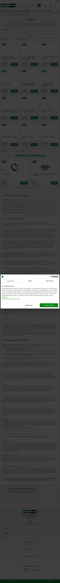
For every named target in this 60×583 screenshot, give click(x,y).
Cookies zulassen (49, 305)
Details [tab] (30, 280)
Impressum (5, 298)
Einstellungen (29, 305)
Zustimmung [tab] (10, 280)
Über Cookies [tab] (49, 280)
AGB (18, 298)
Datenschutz (12, 298)
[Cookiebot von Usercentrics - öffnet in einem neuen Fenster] (52, 277)
